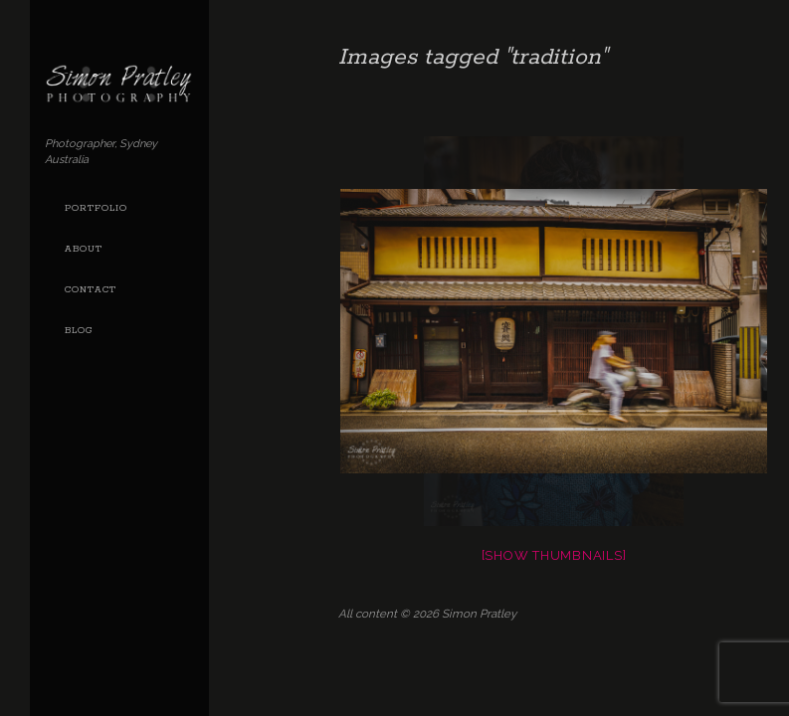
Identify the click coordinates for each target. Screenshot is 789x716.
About (83, 249)
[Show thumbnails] (554, 555)
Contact (90, 289)
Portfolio (96, 208)
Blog (79, 330)
